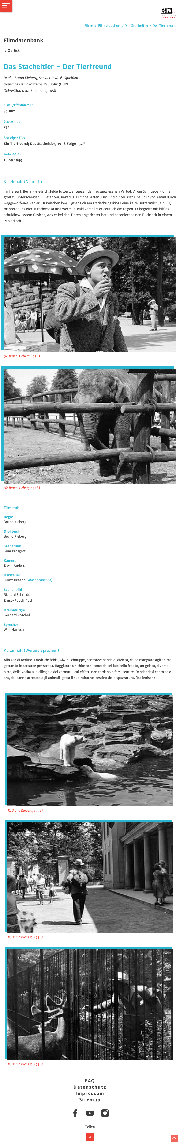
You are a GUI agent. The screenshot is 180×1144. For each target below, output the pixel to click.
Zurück (11, 50)
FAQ (90, 1080)
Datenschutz (89, 1087)
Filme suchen (109, 25)
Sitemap (90, 1099)
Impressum (90, 1093)
